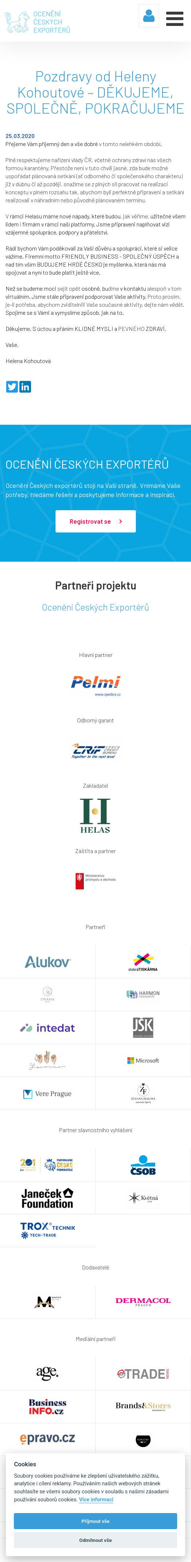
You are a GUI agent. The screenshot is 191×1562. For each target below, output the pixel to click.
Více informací (96, 1500)
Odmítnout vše (95, 1540)
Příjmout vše (95, 1521)
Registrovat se (96, 521)
